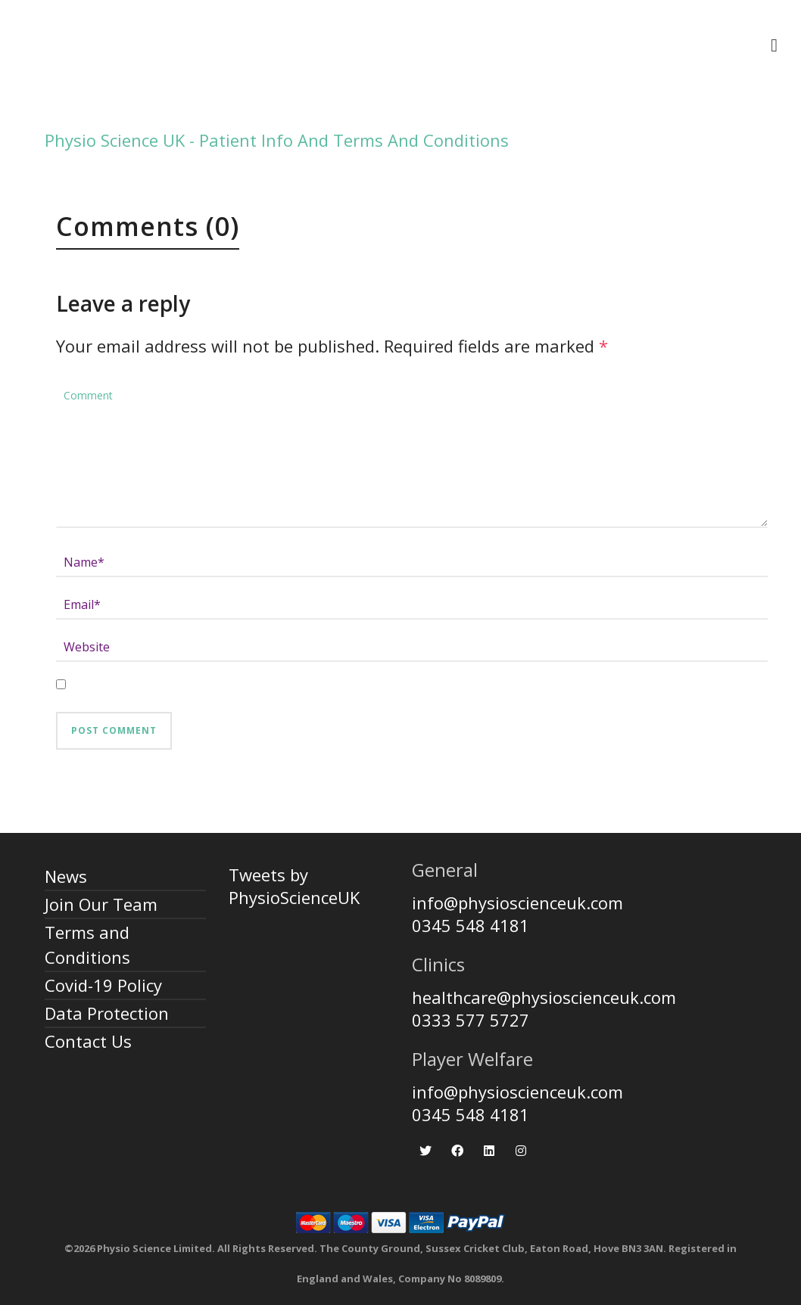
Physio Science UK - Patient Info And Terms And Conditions (277, 140)
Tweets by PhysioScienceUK (294, 886)
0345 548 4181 (470, 925)
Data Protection (107, 1013)
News (66, 876)
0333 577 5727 (470, 1019)
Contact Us (88, 1041)
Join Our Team (101, 904)
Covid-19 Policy (103, 985)
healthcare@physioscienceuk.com (544, 997)
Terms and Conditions (87, 944)
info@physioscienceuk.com (517, 902)
